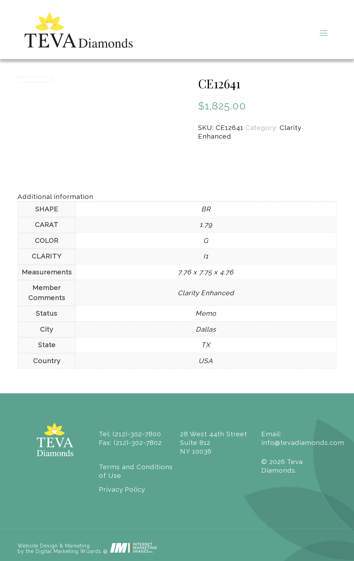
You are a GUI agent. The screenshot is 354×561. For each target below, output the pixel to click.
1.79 (205, 224)
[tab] (177, 196)
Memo (205, 313)
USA (205, 361)
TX (205, 345)
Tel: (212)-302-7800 (130, 434)
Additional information (55, 196)
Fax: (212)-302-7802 (130, 442)
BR (206, 209)
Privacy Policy (122, 489)
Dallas (206, 329)
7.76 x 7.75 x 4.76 (205, 272)
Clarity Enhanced (206, 293)
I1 (205, 256)
